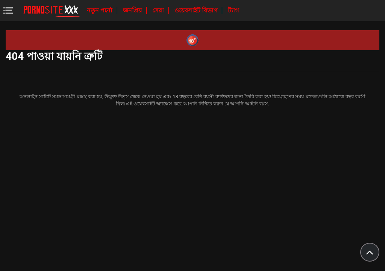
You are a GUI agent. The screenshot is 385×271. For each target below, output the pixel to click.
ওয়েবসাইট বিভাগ (196, 10)
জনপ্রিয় (133, 10)
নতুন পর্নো (100, 10)
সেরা (158, 10)
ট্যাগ (233, 10)
